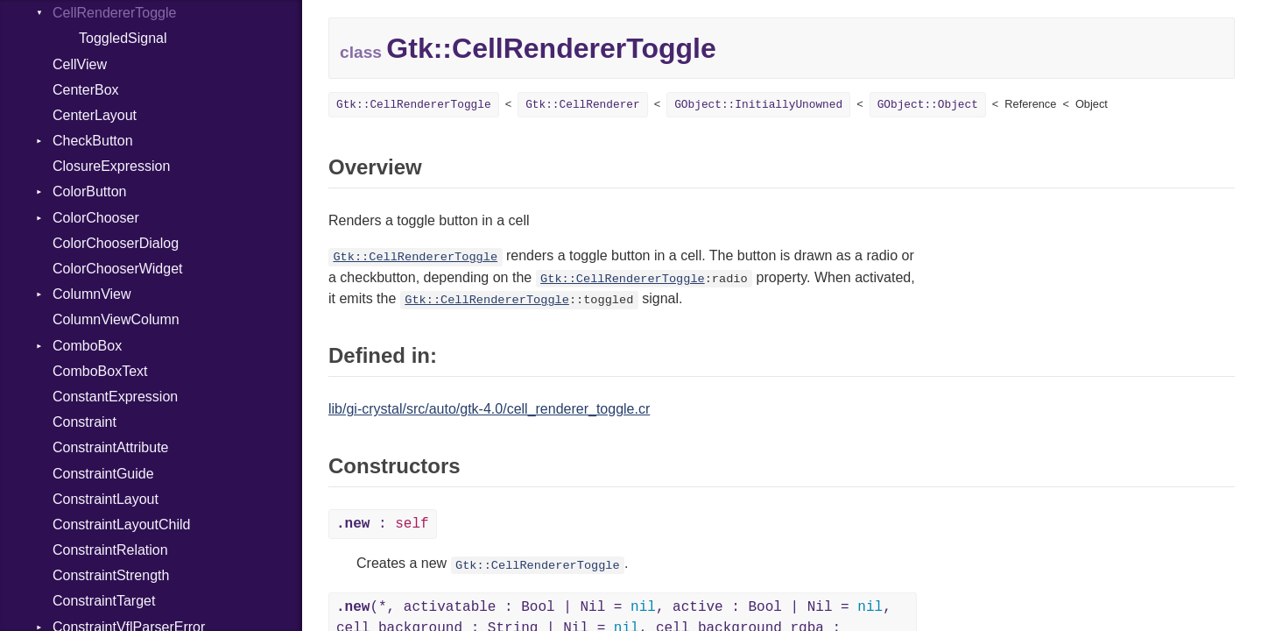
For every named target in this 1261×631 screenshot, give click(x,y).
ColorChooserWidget (118, 268)
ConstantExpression (115, 396)
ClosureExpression (111, 166)
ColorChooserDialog (116, 243)
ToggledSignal (123, 38)
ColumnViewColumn (116, 319)
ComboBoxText (100, 371)
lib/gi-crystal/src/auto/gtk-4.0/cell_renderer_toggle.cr (489, 408)
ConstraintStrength (111, 575)
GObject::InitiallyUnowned (758, 104)
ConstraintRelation (110, 549)
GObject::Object (927, 104)
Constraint (84, 422)
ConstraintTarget (104, 600)
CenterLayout (95, 115)
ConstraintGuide (103, 473)
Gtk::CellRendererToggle (413, 104)
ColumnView (92, 294)
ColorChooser (96, 217)
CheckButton (93, 140)
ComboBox (87, 345)
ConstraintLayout (106, 499)
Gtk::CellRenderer (582, 104)
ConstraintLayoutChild (121, 524)
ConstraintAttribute (111, 447)
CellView (80, 64)
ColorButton (90, 191)
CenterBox (86, 89)
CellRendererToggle (114, 12)
